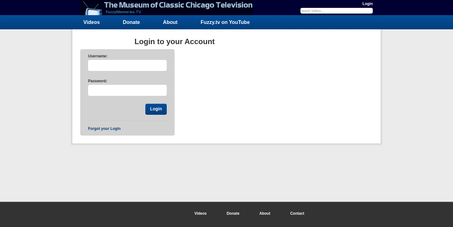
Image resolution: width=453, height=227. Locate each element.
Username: (98, 56)
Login (367, 4)
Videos (91, 22)
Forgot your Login (104, 128)
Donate (131, 22)
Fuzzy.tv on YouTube (225, 22)
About (170, 22)
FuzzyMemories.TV (169, 7)
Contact (297, 213)
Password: (97, 81)
